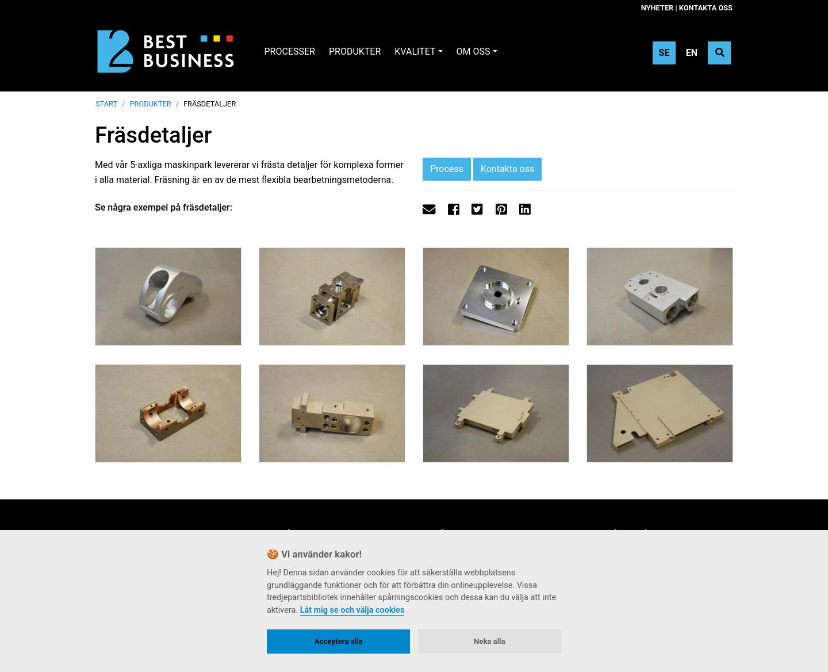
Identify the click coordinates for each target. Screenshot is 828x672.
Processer (289, 51)
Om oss (473, 51)
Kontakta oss (706, 7)
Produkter (355, 51)
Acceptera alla (339, 641)
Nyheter (657, 7)
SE (664, 52)
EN (691, 52)
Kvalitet (414, 51)
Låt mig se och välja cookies (352, 610)
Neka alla (489, 641)
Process (446, 168)
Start (106, 104)
